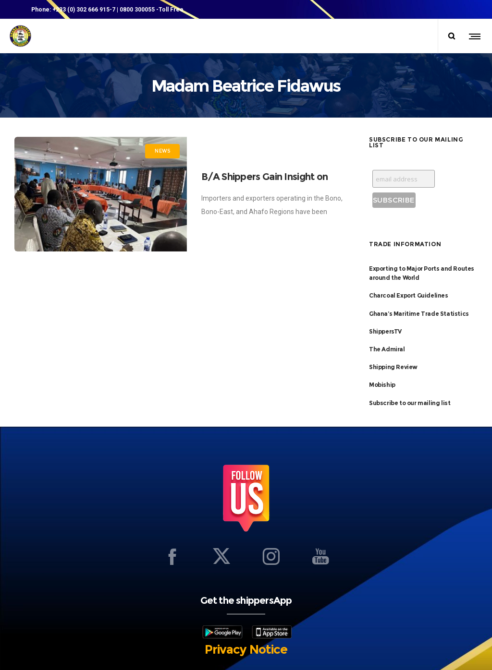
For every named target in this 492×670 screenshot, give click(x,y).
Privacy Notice (246, 649)
